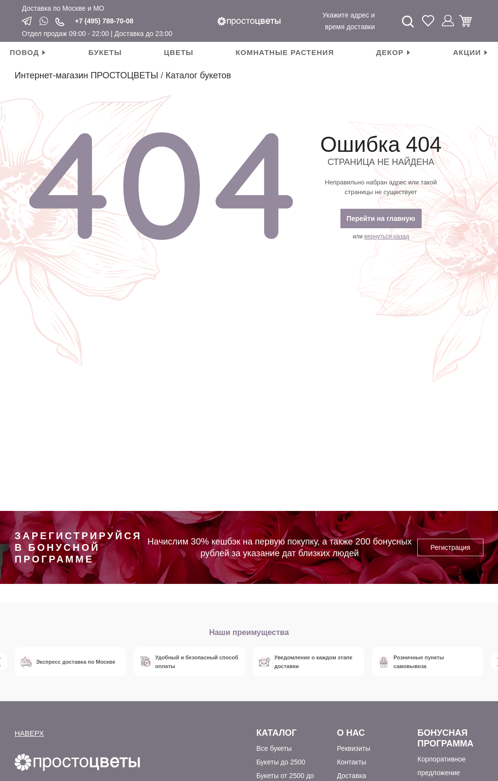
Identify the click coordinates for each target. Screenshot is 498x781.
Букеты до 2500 (280, 762)
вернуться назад (386, 236)
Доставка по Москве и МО (63, 8)
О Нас (351, 733)
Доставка (351, 776)
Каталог (276, 733)
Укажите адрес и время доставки (348, 21)
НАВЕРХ (29, 733)
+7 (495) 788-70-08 (104, 21)
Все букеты (274, 748)
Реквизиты (354, 748)
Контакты (351, 762)
